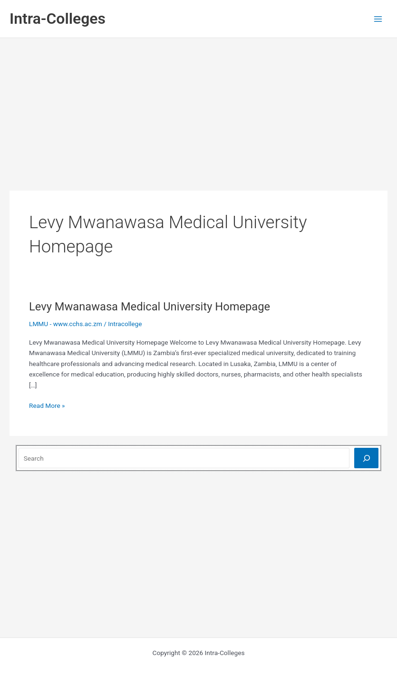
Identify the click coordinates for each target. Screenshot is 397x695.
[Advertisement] (198, 109)
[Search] (366, 458)
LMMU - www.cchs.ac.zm (65, 324)
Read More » (47, 405)
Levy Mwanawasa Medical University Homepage (149, 306)
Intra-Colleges (58, 19)
